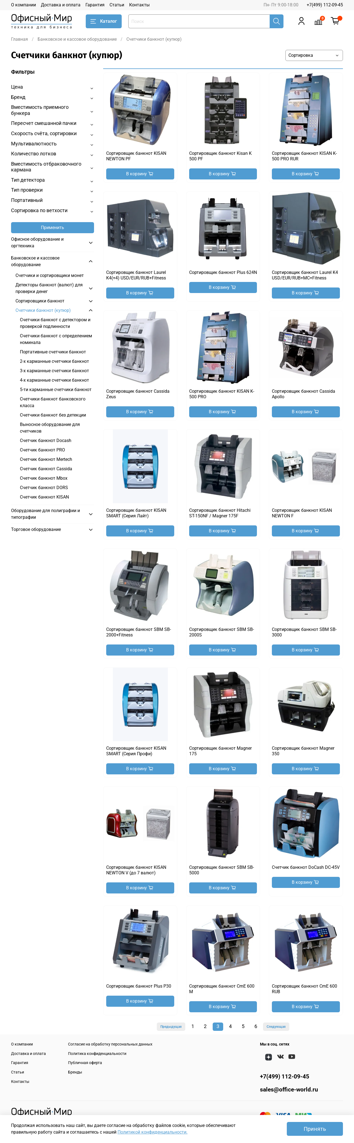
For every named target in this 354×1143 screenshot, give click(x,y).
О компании (23, 4)
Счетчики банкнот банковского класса (52, 402)
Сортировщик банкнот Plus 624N (223, 272)
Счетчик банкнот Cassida (46, 468)
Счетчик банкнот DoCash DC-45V (306, 867)
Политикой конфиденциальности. (153, 1132)
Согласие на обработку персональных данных (110, 1044)
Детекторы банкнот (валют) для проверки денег (49, 288)
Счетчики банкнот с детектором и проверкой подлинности (55, 323)
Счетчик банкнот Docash (45, 440)
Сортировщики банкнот (39, 301)
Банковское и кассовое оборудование (77, 39)
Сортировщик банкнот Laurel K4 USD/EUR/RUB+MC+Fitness (305, 275)
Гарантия (95, 4)
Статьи (117, 4)
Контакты (139, 4)
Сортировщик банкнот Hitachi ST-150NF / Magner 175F (220, 513)
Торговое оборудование (36, 529)
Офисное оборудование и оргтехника (37, 242)
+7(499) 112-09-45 (325, 4)
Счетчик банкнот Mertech (46, 459)
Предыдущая (171, 1027)
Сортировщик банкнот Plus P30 (138, 986)
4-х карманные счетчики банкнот (54, 380)
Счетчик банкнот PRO (42, 450)
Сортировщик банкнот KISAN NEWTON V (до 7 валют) (136, 870)
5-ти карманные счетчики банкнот (56, 389)
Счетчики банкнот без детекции (53, 415)
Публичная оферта (85, 1062)
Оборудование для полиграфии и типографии (45, 514)
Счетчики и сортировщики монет (49, 275)
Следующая (276, 1027)
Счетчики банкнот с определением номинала (56, 339)
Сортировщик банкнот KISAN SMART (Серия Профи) (136, 751)
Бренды (75, 1072)
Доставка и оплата (60, 4)
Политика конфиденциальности (97, 1053)
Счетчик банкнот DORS (44, 487)
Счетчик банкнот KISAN (44, 497)
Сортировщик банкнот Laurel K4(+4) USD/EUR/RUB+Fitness (136, 275)
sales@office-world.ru (289, 1089)
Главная (19, 39)
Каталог (103, 21)
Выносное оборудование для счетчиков (50, 428)
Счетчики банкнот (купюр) (43, 310)
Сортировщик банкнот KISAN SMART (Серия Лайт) (136, 513)
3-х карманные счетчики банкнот (54, 370)
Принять (315, 1129)
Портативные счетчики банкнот (53, 352)
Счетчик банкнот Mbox (43, 478)
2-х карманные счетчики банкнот (54, 361)
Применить (52, 227)
